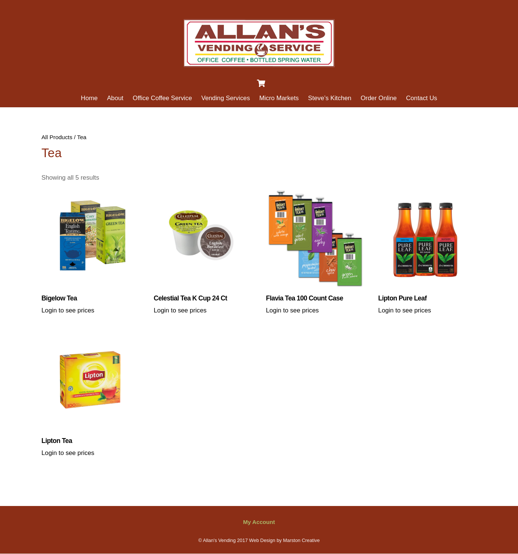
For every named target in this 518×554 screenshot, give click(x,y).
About (115, 98)
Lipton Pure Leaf (402, 298)
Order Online (379, 98)
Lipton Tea (57, 440)
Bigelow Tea (59, 298)
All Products (57, 137)
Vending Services (225, 98)
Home (89, 98)
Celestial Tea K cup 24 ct (190, 298)
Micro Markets (279, 98)
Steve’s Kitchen (329, 98)
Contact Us (421, 98)
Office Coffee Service (162, 98)
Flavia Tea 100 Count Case (304, 298)
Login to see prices (68, 310)
